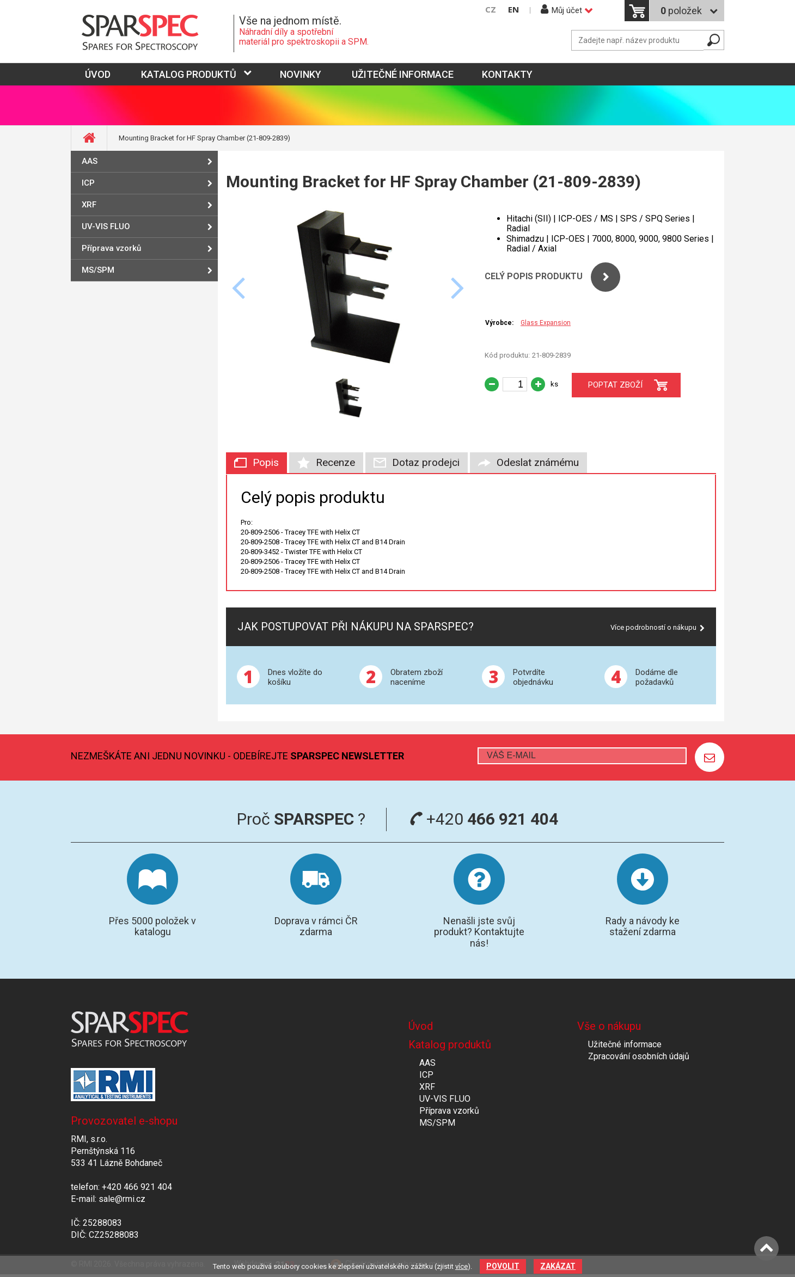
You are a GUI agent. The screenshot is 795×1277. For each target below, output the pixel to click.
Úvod (420, 1026)
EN (513, 9)
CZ (490, 9)
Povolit (502, 1266)
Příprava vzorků (111, 248)
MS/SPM (98, 270)
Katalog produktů (188, 74)
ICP (88, 183)
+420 (483, 818)
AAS (89, 161)
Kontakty (507, 74)
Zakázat (558, 1266)
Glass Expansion (546, 323)
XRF (89, 205)
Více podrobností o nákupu (653, 627)
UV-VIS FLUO (106, 226)
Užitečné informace (403, 74)
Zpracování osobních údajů (638, 1056)
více (461, 1266)
